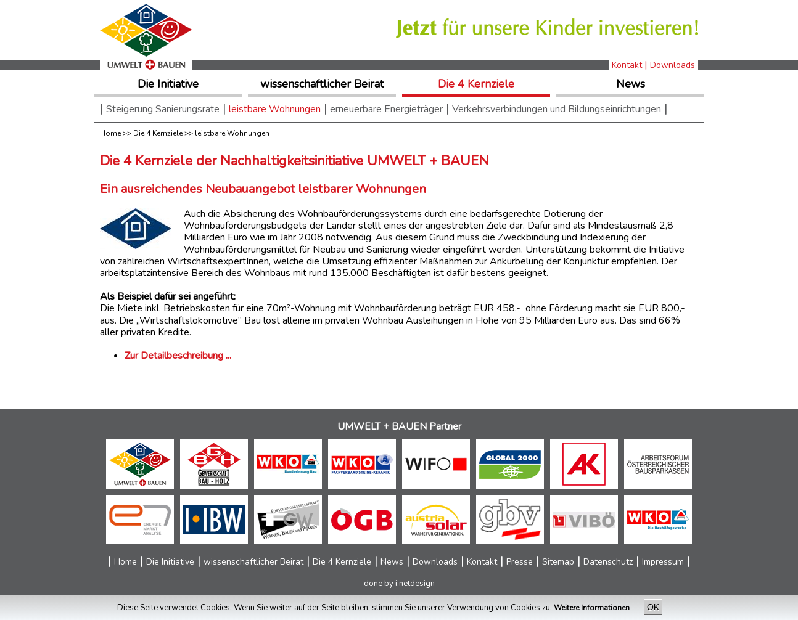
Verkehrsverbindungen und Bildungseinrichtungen (556, 109)
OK (653, 607)
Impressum (663, 562)
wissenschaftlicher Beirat (322, 83)
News (630, 83)
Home (110, 133)
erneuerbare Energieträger (386, 109)
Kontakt (627, 65)
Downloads (672, 65)
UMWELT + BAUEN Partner (399, 426)
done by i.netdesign (399, 583)
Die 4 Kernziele (476, 83)
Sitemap (558, 562)
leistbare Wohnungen (275, 109)
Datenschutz (608, 562)
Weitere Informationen (592, 608)
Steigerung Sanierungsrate (163, 109)
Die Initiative (168, 83)
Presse (519, 562)
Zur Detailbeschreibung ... (178, 355)
